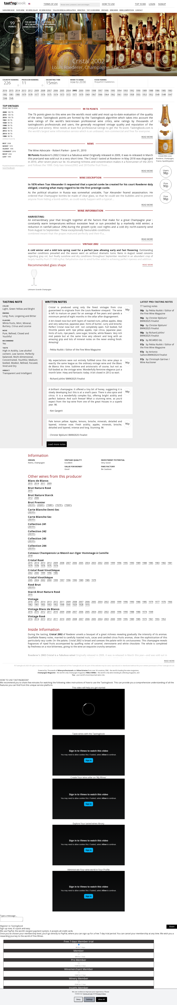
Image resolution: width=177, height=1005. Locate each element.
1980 (17, 94)
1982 (5, 94)
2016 (5, 90)
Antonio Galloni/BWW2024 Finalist (153, 353)
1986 (157, 90)
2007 (49, 90)
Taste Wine (20, 10)
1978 (30, 94)
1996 (106, 90)
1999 (87, 90)
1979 (24, 94)
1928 (81, 604)
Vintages (104, 10)
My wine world (45, 10)
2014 (17, 90)
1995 (112, 90)
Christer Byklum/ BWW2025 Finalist (153, 319)
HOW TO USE (108, 4)
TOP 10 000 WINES (93, 10)
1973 (62, 94)
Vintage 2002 (90, 244)
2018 (30, 555)
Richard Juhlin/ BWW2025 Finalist (152, 334)
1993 (125, 90)
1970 (81, 94)
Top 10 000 (140, 4)
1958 (132, 94)
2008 (43, 90)
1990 (138, 90)
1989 (144, 90)
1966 (100, 94)
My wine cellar (32, 10)
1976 (43, 94)
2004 (68, 90)
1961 (119, 94)
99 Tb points (90, 108)
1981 (11, 94)
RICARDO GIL (155, 340)
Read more (147, 136)
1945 (11, 98)
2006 (55, 90)
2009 (36, 90)
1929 (74, 604)
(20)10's (31, 505)
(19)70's (59, 505)
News (90, 143)
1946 (5, 98)
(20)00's (40, 505)
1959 (125, 94)
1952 (151, 94)
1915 (87, 604)
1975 (49, 94)
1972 (68, 94)
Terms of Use (88, 994)
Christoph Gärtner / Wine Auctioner (155, 361)
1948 (163, 94)
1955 (138, 94)
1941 (68, 604)
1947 (170, 94)
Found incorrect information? (14, 167)
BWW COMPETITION (126, 10)
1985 (163, 90)
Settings (89, 999)
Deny (78, 999)
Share (171, 927)
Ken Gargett (56, 410)
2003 (93, 563)
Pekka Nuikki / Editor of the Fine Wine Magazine (157, 312)
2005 (62, 90)
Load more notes (57, 444)
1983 (170, 90)
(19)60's (68, 505)
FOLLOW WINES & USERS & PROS (64, 10)
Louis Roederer (67, 67)
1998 (93, 90)
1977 (36, 94)
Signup (162, 4)
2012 (30, 90)
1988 (151, 90)
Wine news (114, 10)
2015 (11, 90)
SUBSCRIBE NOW (8, 10)
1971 (74, 94)
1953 (144, 94)
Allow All (101, 999)
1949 (157, 94)
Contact (139, 10)
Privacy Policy (101, 994)
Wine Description (90, 177)
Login (152, 4)
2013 (24, 90)
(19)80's (50, 505)
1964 (106, 94)
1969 (87, 94)
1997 (100, 90)
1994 (119, 90)
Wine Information (90, 210)
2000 (81, 90)
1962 (112, 94)
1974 (55, 94)
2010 (55, 611)
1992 (132, 90)
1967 (93, 94)
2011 (43, 483)
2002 (74, 90)
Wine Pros (81, 10)
